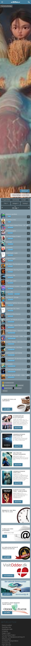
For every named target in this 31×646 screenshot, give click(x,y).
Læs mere (7, 557)
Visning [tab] (25, 203)
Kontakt (23, 200)
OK (4, 536)
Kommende (16, 200)
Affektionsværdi (6, 639)
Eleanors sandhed (7, 625)
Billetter (18, 427)
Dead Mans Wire (6, 627)
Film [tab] (5, 203)
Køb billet (24, 191)
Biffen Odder (16, 2)
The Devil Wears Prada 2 (8, 635)
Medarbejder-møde (7, 629)
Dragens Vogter (20, 195)
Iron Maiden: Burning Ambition (10, 641)
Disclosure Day (6, 643)
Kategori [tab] (15, 203)
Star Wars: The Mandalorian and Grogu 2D (13, 637)
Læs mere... (7, 409)
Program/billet (6, 200)
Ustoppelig (5, 631)
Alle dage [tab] (15, 207)
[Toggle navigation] (2, 2)
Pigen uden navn (6, 645)
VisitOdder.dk (8, 575)
